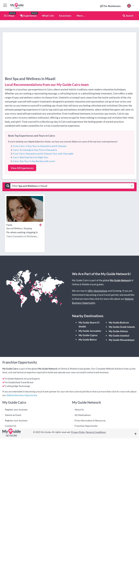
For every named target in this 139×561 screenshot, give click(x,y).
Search (127, 15)
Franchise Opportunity (86, 425)
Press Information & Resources (90, 420)
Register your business (16, 409)
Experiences (28, 15)
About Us (79, 409)
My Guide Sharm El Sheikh (89, 324)
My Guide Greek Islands (122, 326)
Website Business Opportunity (21, 395)
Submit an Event (13, 415)
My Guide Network (120, 280)
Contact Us (10, 425)
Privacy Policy (78, 432)
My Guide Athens (118, 331)
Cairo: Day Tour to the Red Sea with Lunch (34, 161)
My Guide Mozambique (121, 339)
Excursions (65, 15)
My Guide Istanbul (119, 335)
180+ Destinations (98, 290)
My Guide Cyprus (88, 335)
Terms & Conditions (96, 432)
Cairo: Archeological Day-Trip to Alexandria (35, 150)
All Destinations (83, 415)
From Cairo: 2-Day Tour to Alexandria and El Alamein (40, 146)
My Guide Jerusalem (90, 330)
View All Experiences (22, 168)
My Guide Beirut (88, 339)
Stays (9, 15)
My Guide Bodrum (119, 322)
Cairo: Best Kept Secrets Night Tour (30, 157)
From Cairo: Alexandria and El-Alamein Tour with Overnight (43, 153)
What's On (48, 15)
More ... (81, 15)
